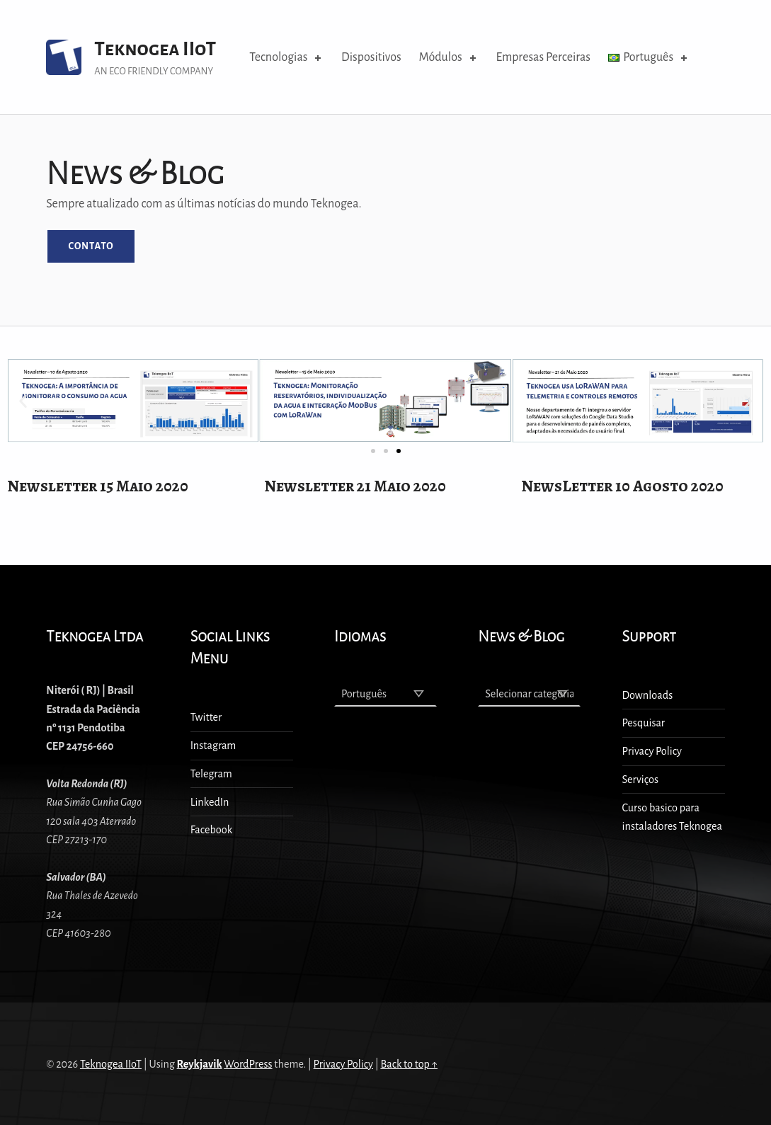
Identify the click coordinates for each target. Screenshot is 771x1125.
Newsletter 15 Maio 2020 (97, 486)
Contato (90, 246)
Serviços (640, 779)
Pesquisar (643, 723)
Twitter (206, 717)
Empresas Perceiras (543, 57)
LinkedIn (209, 802)
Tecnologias (286, 57)
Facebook (211, 829)
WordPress (248, 1064)
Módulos (449, 57)
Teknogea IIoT (155, 49)
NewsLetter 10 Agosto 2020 (622, 486)
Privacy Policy (652, 751)
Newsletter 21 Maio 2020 (355, 486)
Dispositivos (371, 57)
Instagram (213, 745)
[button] (398, 451)
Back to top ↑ (409, 1064)
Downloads (647, 695)
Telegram (211, 773)
